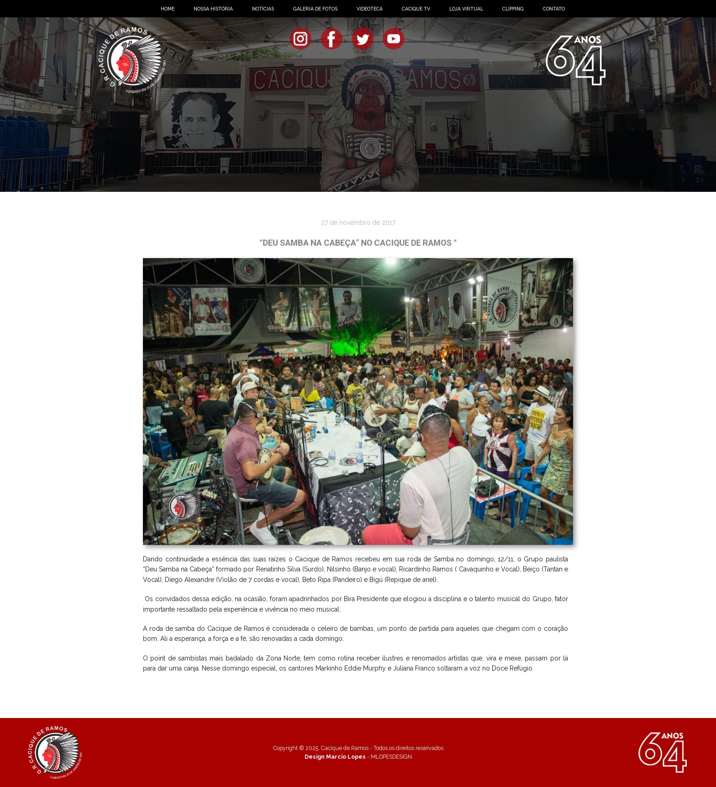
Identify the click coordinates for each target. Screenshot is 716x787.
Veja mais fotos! (355, 687)
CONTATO (554, 8)
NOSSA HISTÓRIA (213, 8)
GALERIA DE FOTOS (315, 8)
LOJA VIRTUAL (466, 8)
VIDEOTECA (370, 8)
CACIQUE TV (416, 8)
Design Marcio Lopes (335, 756)
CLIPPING (513, 8)
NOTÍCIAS (263, 8)
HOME (167, 8)
